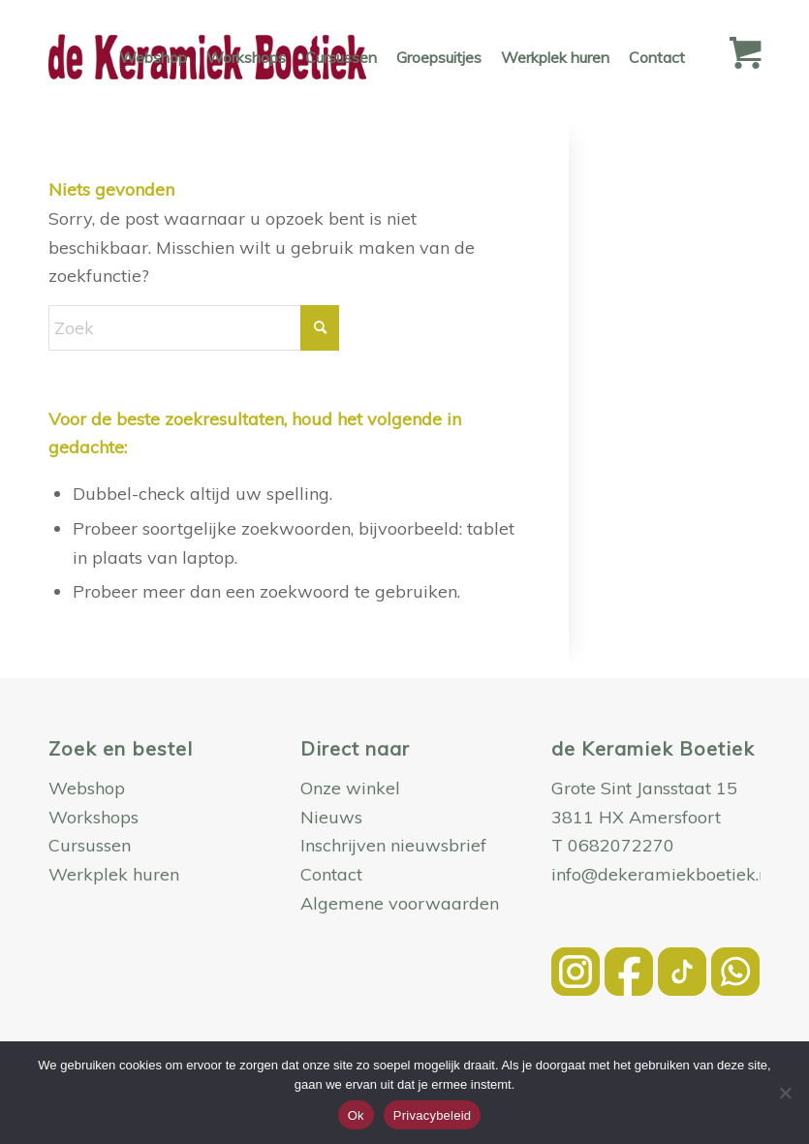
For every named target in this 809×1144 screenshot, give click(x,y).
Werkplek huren (113, 874)
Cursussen (89, 845)
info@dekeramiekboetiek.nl (662, 874)
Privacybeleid (432, 1115)
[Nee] (784, 1092)
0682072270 (621, 845)
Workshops (93, 817)
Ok (356, 1115)
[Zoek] (193, 328)
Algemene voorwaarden (399, 903)
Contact (331, 874)
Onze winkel (350, 788)
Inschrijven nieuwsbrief (393, 845)
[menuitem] (153, 57)
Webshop (86, 788)
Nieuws (331, 817)
